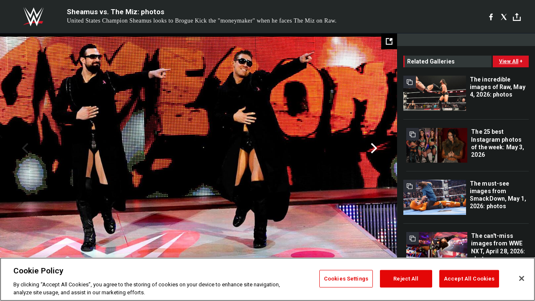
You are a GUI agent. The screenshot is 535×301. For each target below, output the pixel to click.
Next (373, 148)
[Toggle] (516, 17)
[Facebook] (490, 17)
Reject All (405, 278)
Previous (24, 148)
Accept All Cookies (469, 278)
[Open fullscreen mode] (389, 41)
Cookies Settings (346, 278)
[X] (503, 17)
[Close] (521, 278)
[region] (267, 279)
